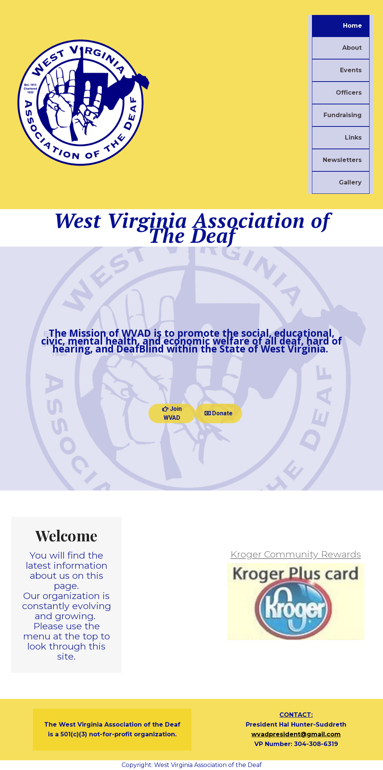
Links (353, 137)
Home (352, 25)
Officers (349, 92)
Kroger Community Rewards (295, 554)
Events (351, 70)
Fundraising (343, 115)
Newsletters (342, 160)
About (352, 47)
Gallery (350, 182)
